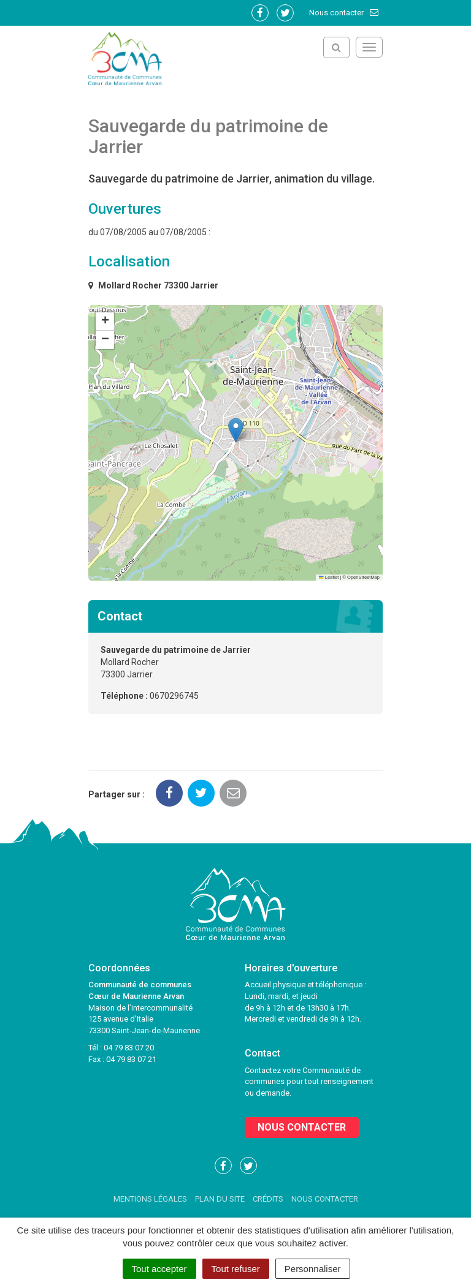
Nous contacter (344, 12)
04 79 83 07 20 (129, 1047)
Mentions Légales (150, 1198)
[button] (235, 430)
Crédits (268, 1198)
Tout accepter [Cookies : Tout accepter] (159, 1269)
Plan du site (220, 1198)
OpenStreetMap (363, 577)
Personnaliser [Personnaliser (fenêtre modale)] (313, 1269)
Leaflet (329, 577)
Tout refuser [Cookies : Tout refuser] (236, 1269)
